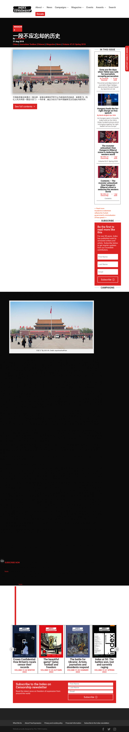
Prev (11, 649)
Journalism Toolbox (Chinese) (32, 44)
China (15, 44)
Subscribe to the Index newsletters (96, 723)
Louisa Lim (20, 38)
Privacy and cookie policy (53, 723)
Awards (100, 7)
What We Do (17, 723)
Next (116, 649)
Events (89, 7)
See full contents (23, 106)
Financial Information (73, 723)
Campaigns (60, 7)
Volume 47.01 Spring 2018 (74, 44)
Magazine (76, 7)
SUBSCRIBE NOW (12, 562)
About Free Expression (33, 723)
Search (112, 7)
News (49, 7)
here (6, 571)
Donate (40, 14)
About (38, 7)
